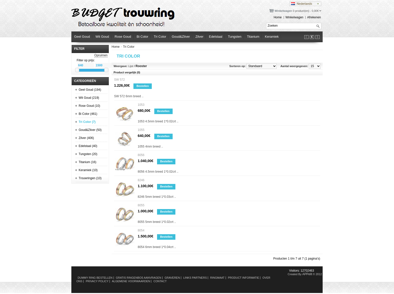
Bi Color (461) (88, 114)
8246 (141, 180)
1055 (141, 130)
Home (278, 17)
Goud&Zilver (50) (90, 130)
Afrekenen (314, 17)
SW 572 (119, 79)
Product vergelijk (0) (127, 72)
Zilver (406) (86, 138)
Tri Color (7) (87, 122)
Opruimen (101, 55)
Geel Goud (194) (90, 89)
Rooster (141, 66)
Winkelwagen (294, 17)
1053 (141, 105)
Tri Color (128, 46)
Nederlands (301, 4)
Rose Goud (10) (89, 106)
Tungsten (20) (88, 154)
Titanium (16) (87, 162)
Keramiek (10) (88, 170)
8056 (141, 155)
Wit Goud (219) (89, 98)
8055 (141, 205)
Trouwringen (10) (90, 178)
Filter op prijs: (86, 60)
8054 (141, 230)
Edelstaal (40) (88, 146)
